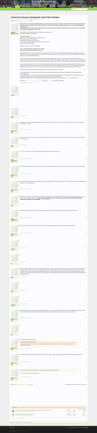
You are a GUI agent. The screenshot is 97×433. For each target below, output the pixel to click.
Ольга (12, 277)
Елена (12, 116)
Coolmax (16, 415)
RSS (86, 427)
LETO (12, 291)
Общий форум (29, 415)
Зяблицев (13, 249)
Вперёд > (31, 384)
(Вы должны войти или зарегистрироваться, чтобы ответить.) (75, 384)
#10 (85, 232)
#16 (85, 317)
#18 (85, 348)
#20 (85, 376)
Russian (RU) (12, 427)
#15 (85, 303)
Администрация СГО (18, 411)
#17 (85, 332)
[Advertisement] (53, 95)
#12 (85, 261)
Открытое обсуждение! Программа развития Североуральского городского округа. (34, 410)
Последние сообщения (22, 9)
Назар (84, 413)
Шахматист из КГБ (14, 131)
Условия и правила (71, 427)
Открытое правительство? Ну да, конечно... (25, 414)
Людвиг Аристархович (14, 160)
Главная (12, 6)
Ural (12, 204)
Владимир (13, 304)
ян (11, 263)
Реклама (13, 95)
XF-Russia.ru (15, 431)
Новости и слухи (33, 411)
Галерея (23, 6)
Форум (17, 6)
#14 (85, 289)
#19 (85, 361)
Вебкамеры (29, 6)
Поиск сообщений (13, 9)
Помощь (77, 427)
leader (12, 145)
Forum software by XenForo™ (18, 430)
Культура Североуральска (14, 33)
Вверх (84, 427)
